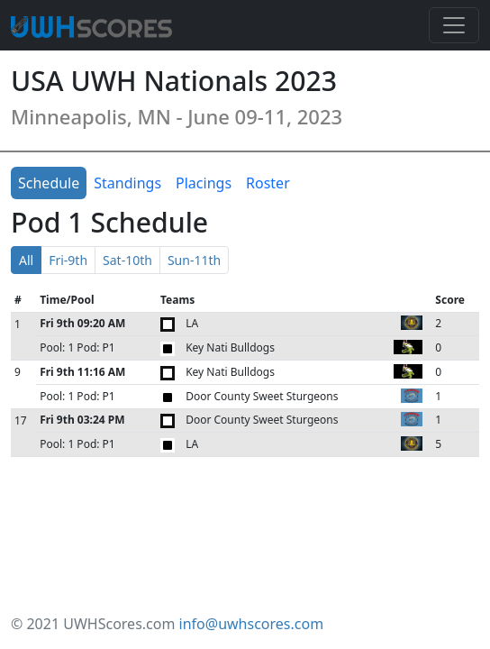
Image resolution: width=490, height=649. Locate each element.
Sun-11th (194, 260)
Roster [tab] (268, 183)
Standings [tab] (127, 183)
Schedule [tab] (48, 183)
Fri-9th (68, 260)
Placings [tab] (203, 183)
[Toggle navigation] (454, 25)
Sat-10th (127, 260)
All (26, 260)
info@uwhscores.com (251, 624)
